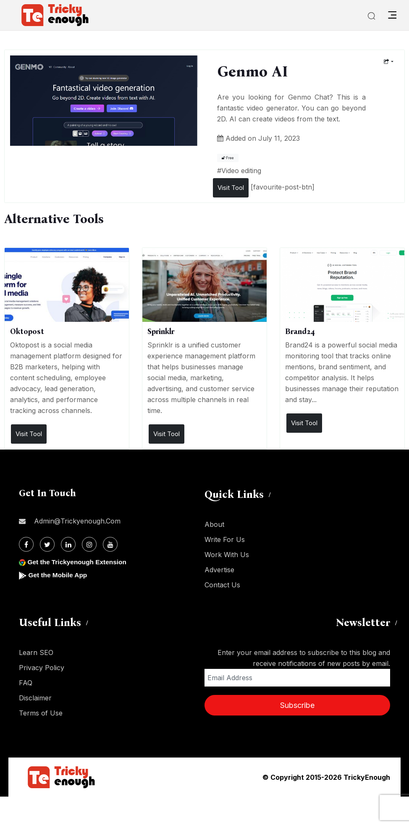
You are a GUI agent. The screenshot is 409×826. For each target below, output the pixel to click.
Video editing (241, 170)
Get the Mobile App (58, 575)
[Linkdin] (68, 544)
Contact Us (222, 585)
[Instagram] (89, 544)
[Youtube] (110, 544)
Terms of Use (41, 713)
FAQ (25, 683)
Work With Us (226, 554)
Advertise (219, 570)
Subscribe (297, 705)
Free (228, 158)
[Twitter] (47, 544)
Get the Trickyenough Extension (78, 562)
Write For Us (224, 539)
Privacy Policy (41, 667)
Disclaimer (35, 698)
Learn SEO (36, 652)
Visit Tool (231, 188)
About (214, 524)
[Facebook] (26, 544)
